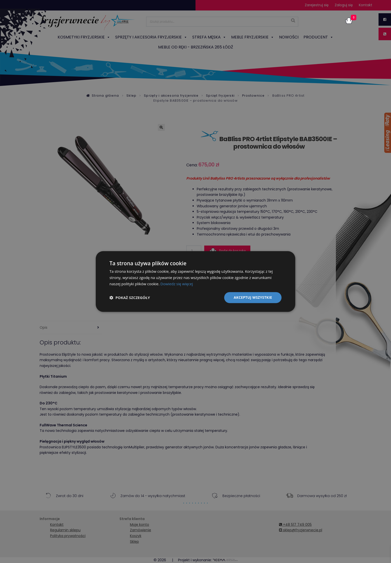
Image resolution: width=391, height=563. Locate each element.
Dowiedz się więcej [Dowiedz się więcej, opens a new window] (176, 283)
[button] (129, 297)
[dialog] (195, 281)
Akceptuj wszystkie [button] (253, 297)
